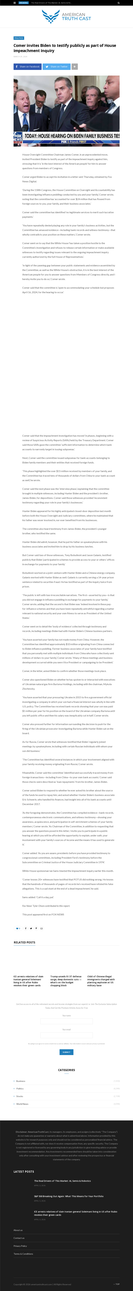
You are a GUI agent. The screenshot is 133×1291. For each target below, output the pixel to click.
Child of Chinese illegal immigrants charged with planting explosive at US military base (101, 981)
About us (18, 1230)
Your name (67, 1019)
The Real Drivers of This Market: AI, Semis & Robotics (52, 3)
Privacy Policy (20, 1246)
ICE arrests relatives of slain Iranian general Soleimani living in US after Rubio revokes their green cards (29, 981)
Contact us (19, 1238)
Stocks (19, 1096)
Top (117, 1284)
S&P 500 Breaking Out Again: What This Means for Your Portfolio (69, 1196)
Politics (19, 38)
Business (20, 1081)
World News (22, 1104)
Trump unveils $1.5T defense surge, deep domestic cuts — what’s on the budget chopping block (65, 981)
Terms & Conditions (23, 1253)
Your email (67, 1033)
